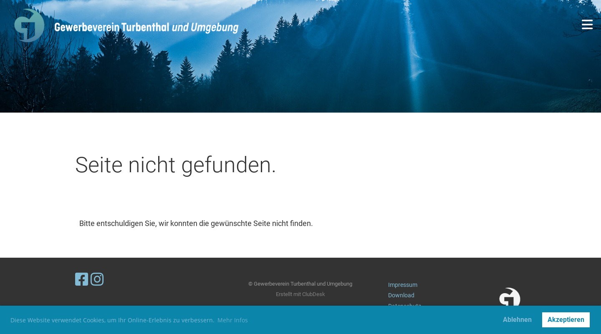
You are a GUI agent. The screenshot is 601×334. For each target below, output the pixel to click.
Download (401, 295)
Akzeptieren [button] (566, 320)
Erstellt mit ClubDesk (300, 294)
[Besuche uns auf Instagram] (97, 280)
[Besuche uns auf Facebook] (81, 280)
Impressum (402, 285)
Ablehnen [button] (517, 320)
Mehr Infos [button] (232, 320)
